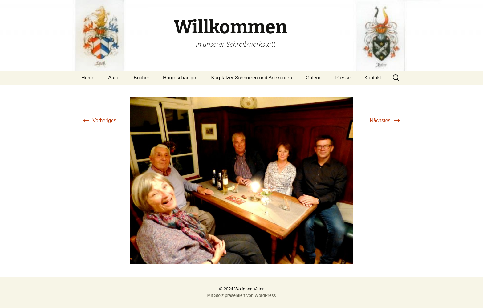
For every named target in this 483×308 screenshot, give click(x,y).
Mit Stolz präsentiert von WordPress (241, 295)
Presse (343, 77)
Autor (114, 77)
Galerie (314, 77)
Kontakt (372, 77)
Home (88, 77)
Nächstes (386, 120)
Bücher (141, 77)
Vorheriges (98, 120)
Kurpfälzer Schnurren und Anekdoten (251, 77)
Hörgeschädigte (180, 77)
